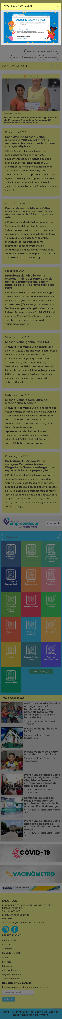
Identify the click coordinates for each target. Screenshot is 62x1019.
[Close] (57, 6)
